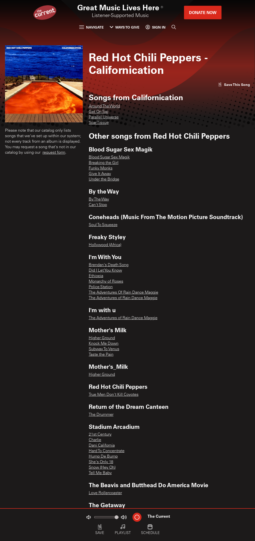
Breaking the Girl (103, 163)
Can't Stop (98, 205)
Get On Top (98, 112)
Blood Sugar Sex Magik (109, 157)
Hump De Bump (103, 457)
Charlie (95, 440)
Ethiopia (96, 276)
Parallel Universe (104, 117)
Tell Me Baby (100, 473)
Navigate (91, 27)
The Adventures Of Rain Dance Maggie (123, 293)
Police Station (101, 287)
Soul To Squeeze (103, 225)
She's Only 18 (101, 462)
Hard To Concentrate (106, 451)
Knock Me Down (103, 344)
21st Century (100, 435)
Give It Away (100, 174)
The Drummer (101, 415)
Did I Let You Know (105, 271)
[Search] (174, 27)
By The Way (99, 200)
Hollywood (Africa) (105, 245)
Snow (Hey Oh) (102, 468)
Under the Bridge (104, 179)
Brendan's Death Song (108, 265)
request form (53, 153)
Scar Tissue (99, 123)
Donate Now (202, 12)
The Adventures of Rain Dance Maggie (123, 298)
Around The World (104, 106)
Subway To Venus (104, 349)
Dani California (102, 446)
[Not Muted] (88, 517)
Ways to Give (125, 27)
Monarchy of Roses (106, 282)
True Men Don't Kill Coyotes (113, 395)
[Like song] (234, 84)
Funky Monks (100, 168)
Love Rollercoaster (105, 493)
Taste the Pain (101, 355)
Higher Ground (102, 338)
